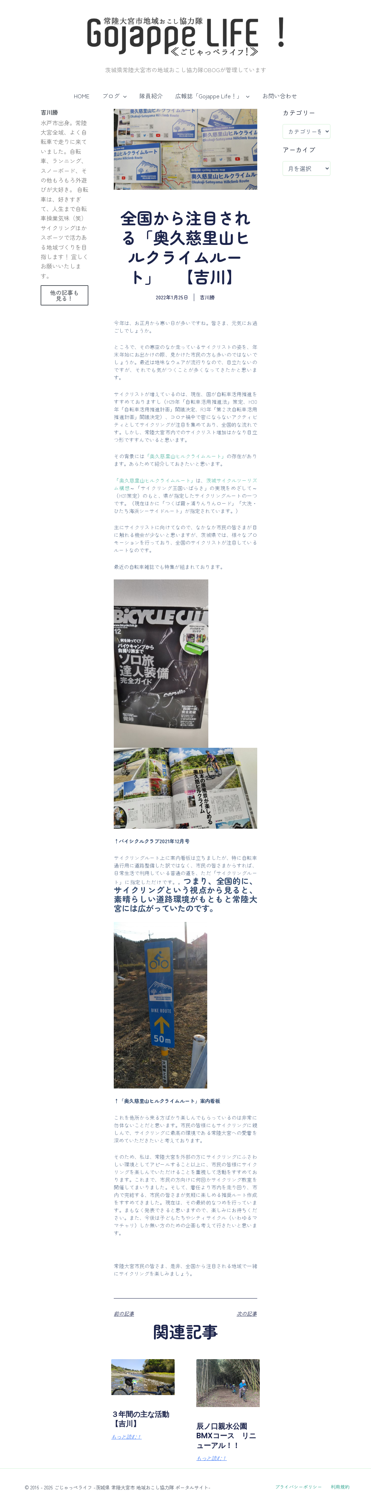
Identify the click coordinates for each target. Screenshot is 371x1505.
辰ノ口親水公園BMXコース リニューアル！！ (226, 1435)
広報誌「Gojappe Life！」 (211, 96)
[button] (124, 96)
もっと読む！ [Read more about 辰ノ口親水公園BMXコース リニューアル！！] (211, 1458)
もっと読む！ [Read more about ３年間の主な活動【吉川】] (126, 1437)
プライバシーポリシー (300, 1486)
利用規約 (338, 1486)
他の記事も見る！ (64, 295)
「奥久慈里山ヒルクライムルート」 (185, 456)
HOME (84, 95)
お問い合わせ (277, 95)
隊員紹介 (151, 95)
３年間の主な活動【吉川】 (139, 1418)
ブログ (115, 96)
